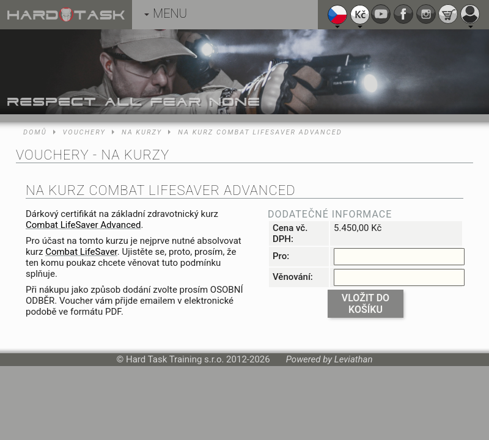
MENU (165, 13)
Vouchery (84, 132)
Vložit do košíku (365, 303)
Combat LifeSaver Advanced (83, 224)
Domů (35, 132)
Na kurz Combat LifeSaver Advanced (260, 132)
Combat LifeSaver (81, 251)
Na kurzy (142, 132)
